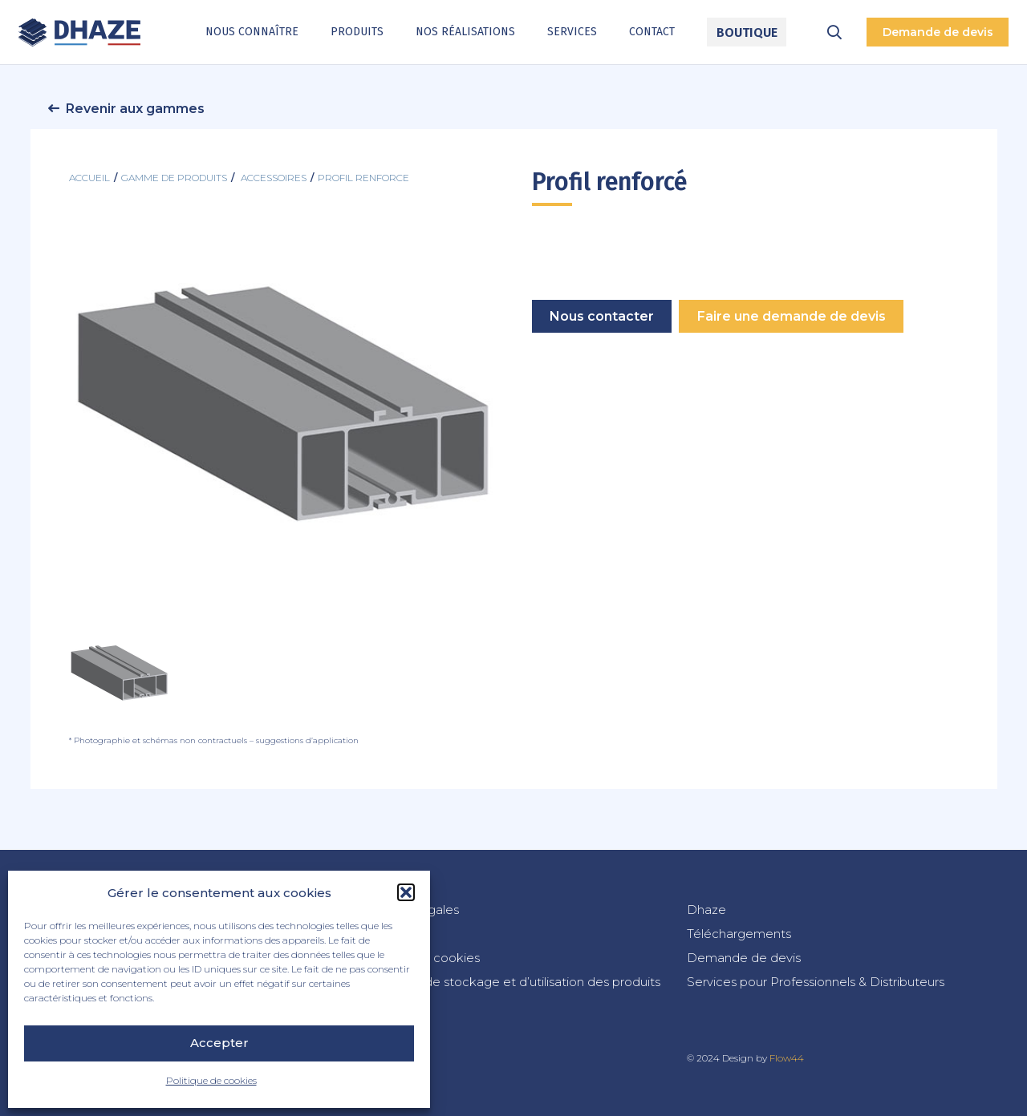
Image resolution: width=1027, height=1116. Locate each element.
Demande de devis (744, 957)
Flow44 (786, 1058)
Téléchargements (739, 933)
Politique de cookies (211, 1080)
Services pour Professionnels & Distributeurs (815, 981)
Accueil (89, 178)
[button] (406, 892)
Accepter (219, 1042)
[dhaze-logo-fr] (79, 32)
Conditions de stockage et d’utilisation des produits (509, 981)
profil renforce (363, 178)
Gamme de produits (174, 178)
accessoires (273, 178)
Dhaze (706, 909)
